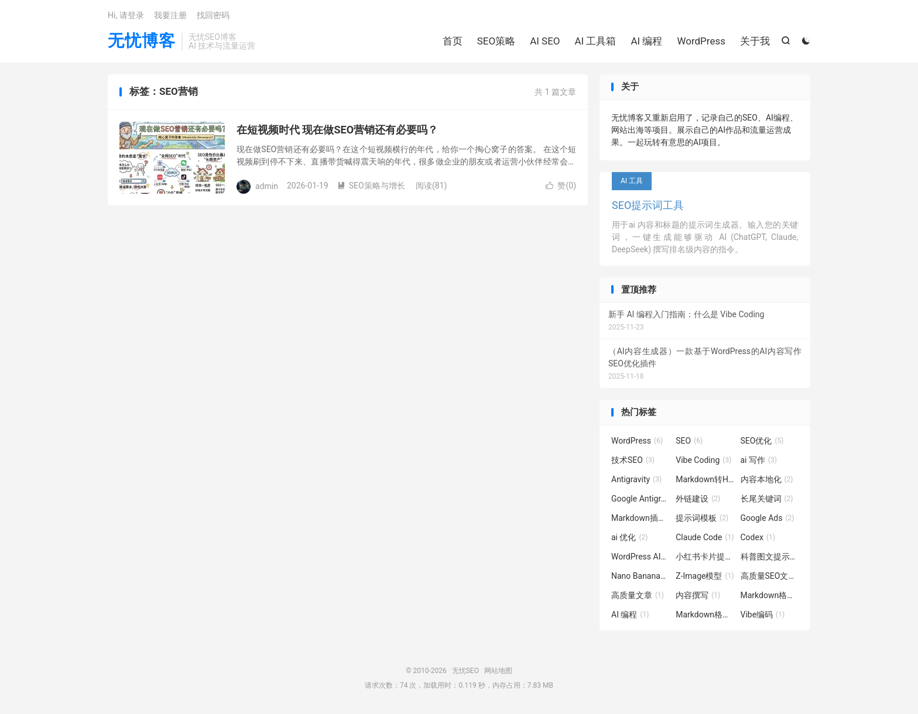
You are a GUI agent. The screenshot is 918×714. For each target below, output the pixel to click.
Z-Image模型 (705, 576)
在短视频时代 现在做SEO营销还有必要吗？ (337, 129)
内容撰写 (698, 595)
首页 (453, 41)
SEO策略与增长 (371, 185)
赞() (561, 185)
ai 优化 (629, 537)
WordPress (701, 41)
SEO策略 (496, 41)
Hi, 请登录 (126, 15)
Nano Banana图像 (640, 576)
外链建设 (698, 498)
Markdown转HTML (705, 479)
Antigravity (636, 479)
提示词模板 (702, 518)
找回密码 (213, 15)
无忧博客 (142, 41)
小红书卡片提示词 (705, 556)
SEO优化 (762, 440)
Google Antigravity (640, 498)
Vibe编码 (763, 614)
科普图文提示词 (770, 556)
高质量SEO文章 (770, 576)
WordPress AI (640, 556)
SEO (689, 440)
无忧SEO (465, 671)
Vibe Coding (703, 460)
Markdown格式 (770, 595)
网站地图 (498, 671)
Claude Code (705, 537)
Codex (758, 537)
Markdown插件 (640, 518)
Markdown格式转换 (705, 614)
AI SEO (545, 41)
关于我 (755, 41)
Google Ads (767, 518)
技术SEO (633, 460)
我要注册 (170, 15)
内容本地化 (767, 479)
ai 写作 (759, 460)
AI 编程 (646, 41)
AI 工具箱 (595, 41)
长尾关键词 (767, 498)
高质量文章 (637, 595)
